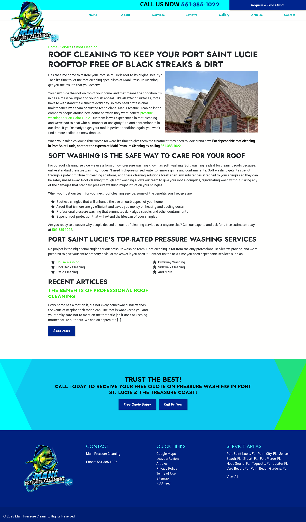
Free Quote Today (137, 404)
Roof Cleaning (87, 47)
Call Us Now (173, 404)
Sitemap (162, 478)
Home (93, 15)
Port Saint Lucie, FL (241, 453)
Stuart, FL (250, 458)
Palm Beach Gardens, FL (268, 468)
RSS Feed (163, 483)
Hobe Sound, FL (238, 463)
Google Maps (166, 453)
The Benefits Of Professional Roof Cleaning (98, 293)
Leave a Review (167, 458)
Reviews (191, 15)
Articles (257, 15)
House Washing (67, 262)
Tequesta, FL (261, 463)
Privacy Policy (166, 468)
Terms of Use (166, 473)
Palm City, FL (267, 453)
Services (158, 15)
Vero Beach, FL (237, 468)
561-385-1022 (200, 4)
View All (232, 476)
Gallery (224, 15)
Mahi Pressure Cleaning (32, 516)
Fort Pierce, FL (270, 458)
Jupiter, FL (280, 463)
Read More (61, 330)
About (125, 15)
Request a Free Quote (267, 5)
